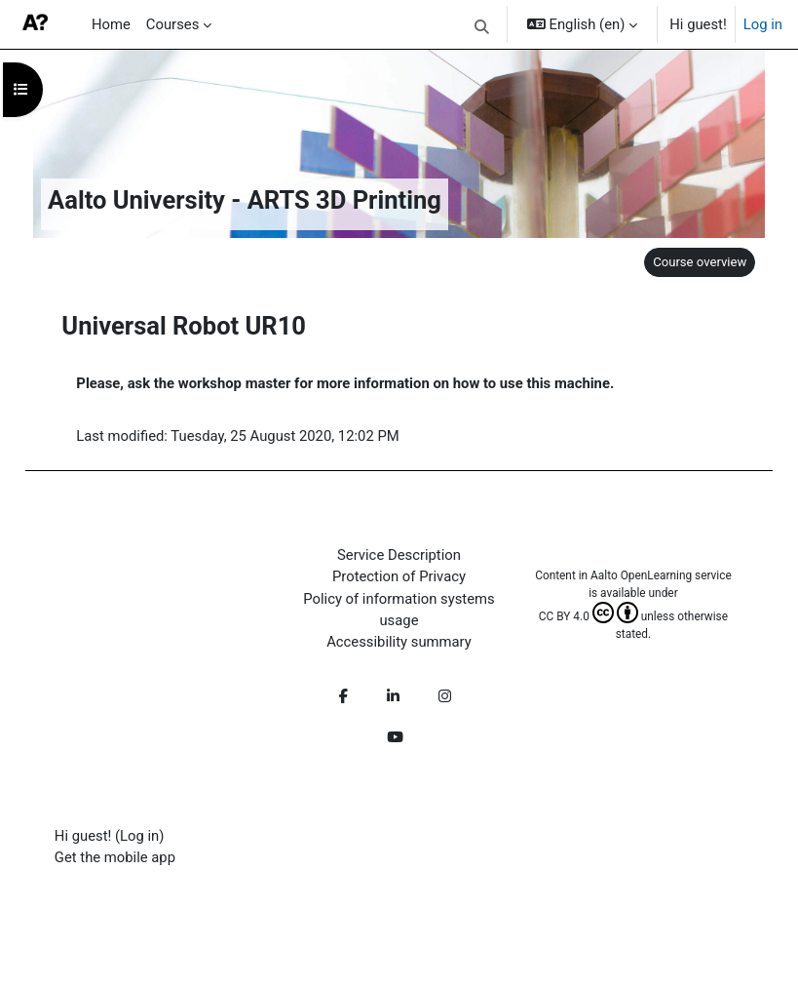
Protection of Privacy (399, 576)
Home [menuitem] (111, 24)
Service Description (399, 555)
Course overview (699, 262)
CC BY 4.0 (588, 616)
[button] (483, 27)
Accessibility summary (399, 642)
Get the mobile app (115, 857)
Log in (762, 24)
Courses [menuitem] (172, 24)
